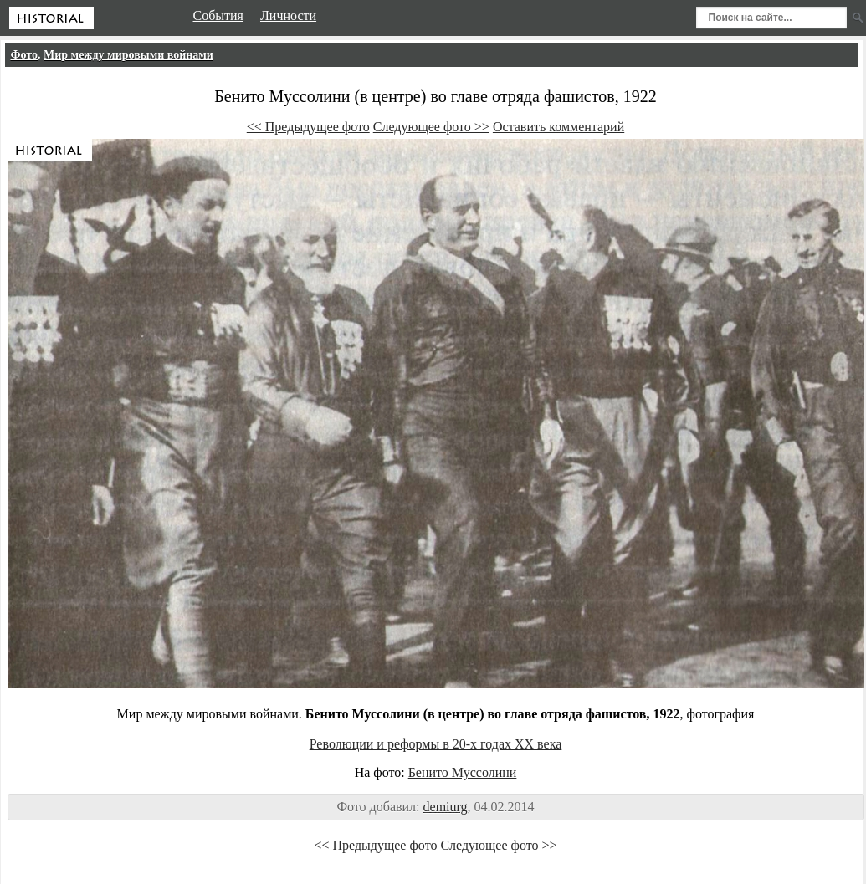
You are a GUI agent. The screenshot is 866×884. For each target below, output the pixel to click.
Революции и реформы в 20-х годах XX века (436, 744)
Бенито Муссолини (462, 772)
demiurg (445, 807)
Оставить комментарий (558, 127)
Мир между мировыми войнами (128, 55)
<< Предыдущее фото (308, 127)
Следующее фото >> (431, 127)
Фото (24, 55)
